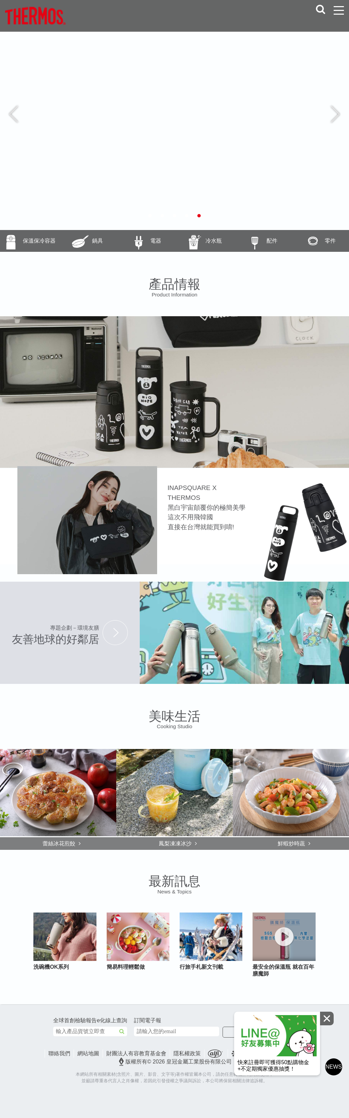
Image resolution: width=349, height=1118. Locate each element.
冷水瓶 (198, 240)
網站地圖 (88, 1053)
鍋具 (80, 240)
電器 (138, 240)
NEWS (333, 1067)
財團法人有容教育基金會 (136, 1053)
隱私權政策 (187, 1053)
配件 (255, 240)
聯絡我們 (59, 1053)
